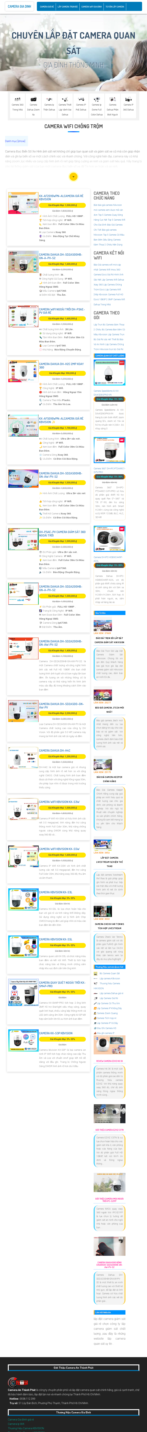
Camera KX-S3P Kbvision (55, 1033)
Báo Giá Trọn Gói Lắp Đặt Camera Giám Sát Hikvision (109, 640)
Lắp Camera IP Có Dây (106, 1023)
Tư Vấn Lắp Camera (115, 6)
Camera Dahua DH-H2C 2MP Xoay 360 (61, 365)
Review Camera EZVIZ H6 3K (109, 1061)
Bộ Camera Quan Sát (107, 973)
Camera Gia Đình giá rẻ (21, 1419)
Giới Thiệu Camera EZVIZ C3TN (110, 1130)
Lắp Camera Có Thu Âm (107, 1003)
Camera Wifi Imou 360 (109, 269)
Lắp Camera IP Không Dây (108, 1008)
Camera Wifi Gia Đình (91, 6)
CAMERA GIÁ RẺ (47, 6)
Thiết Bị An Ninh (47, 14)
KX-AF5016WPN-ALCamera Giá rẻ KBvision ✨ (61, 420)
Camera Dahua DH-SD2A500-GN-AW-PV (61, 705)
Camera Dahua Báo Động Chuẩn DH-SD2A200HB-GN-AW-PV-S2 (109, 1265)
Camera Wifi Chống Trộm (73, 126)
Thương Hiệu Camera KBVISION (26, 1428)
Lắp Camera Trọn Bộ (68, 6)
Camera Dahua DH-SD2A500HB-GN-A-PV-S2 (60, 256)
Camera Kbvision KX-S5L (55, 939)
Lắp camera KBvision (107, 978)
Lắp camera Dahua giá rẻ (108, 993)
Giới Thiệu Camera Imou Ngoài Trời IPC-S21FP (109, 1200)
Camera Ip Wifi (16, 1424)
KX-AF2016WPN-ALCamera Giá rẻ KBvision (61, 197)
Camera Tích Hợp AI (105, 1018)
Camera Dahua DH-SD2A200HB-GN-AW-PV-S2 (60, 643)
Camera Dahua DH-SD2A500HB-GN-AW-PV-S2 (60, 475)
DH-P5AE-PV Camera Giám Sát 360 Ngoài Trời (62, 533)
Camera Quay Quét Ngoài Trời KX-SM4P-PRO (62, 984)
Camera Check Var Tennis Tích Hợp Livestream (109, 926)
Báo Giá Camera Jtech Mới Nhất (109, 709)
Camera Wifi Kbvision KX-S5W (59, 849)
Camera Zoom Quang (106, 1013)
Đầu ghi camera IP (104, 1033)
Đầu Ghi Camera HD (105, 1028)
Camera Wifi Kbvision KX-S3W (59, 802)
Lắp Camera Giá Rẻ (106, 998)
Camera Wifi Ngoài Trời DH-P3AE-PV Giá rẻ (62, 311)
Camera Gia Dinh (19, 6)
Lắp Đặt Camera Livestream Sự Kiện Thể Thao (109, 862)
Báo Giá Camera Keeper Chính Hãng (109, 779)
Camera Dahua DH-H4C (54, 750)
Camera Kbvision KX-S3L (55, 892)
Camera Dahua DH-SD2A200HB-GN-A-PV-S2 (60, 588)
